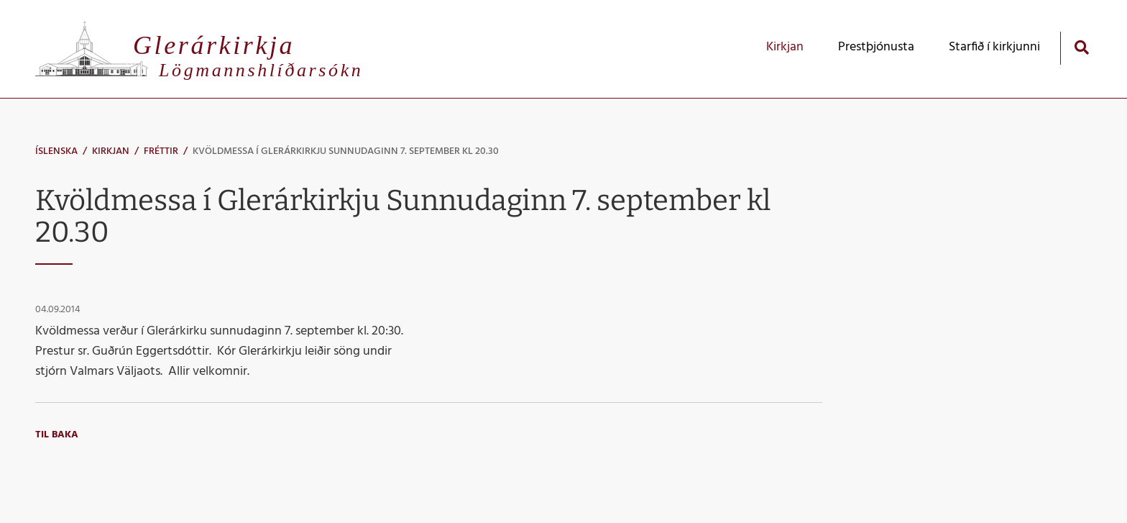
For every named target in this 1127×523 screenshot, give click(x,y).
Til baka (56, 435)
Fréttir (161, 151)
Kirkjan (110, 151)
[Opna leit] (1081, 47)
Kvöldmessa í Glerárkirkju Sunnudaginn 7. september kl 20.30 (346, 151)
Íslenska (56, 151)
